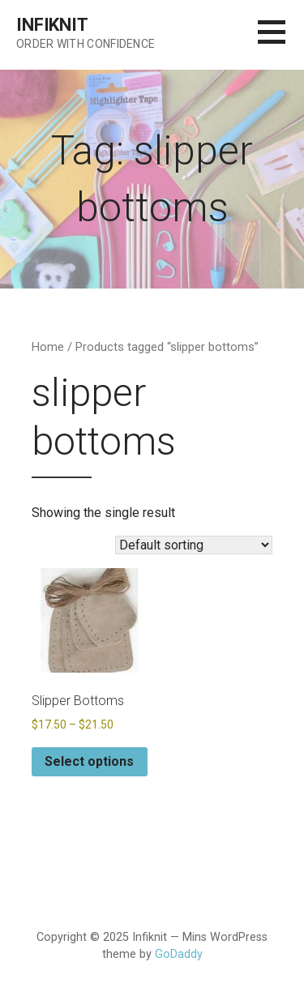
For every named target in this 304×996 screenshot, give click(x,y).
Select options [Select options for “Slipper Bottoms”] (89, 761)
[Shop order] (193, 545)
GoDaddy (179, 954)
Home (48, 347)
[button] (281, 42)
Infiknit (52, 25)
